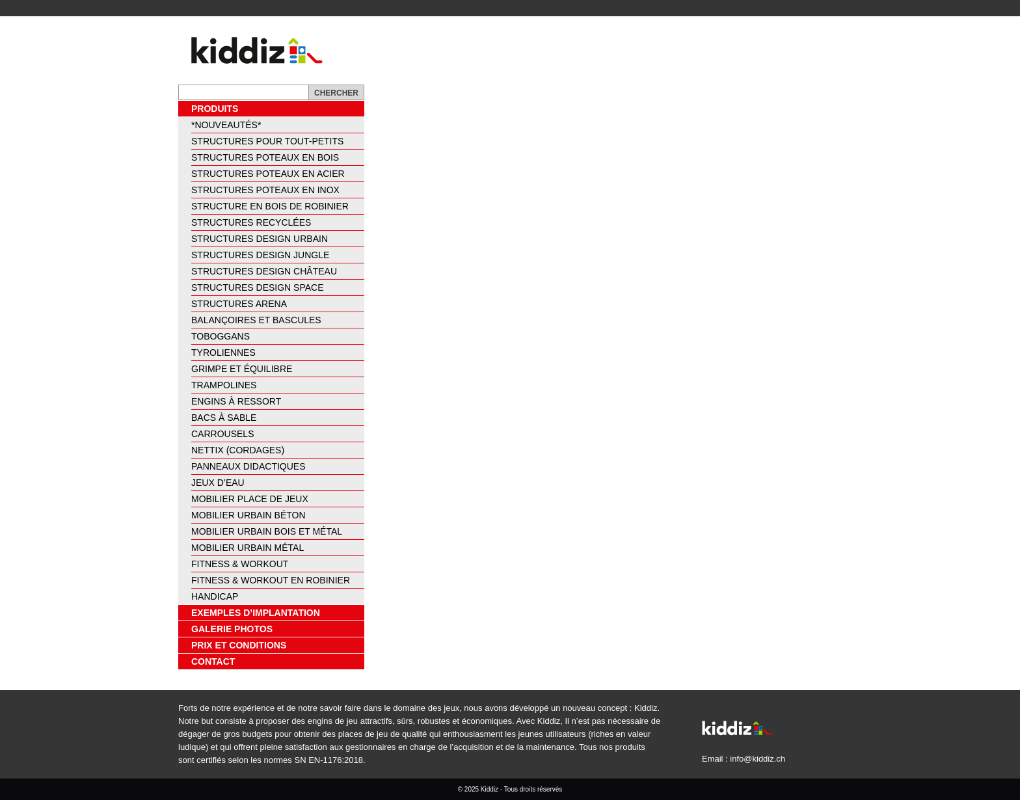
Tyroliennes (223, 352)
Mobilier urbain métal (247, 547)
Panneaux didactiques (248, 466)
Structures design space (257, 287)
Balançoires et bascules (256, 320)
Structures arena (239, 304)
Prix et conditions (238, 645)
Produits (214, 108)
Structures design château (264, 271)
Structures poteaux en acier (268, 173)
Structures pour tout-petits (267, 141)
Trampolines (223, 385)
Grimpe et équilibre (241, 369)
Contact (213, 661)
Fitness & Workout (239, 564)
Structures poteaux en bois (265, 157)
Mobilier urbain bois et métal (266, 531)
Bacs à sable (223, 417)
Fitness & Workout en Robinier (270, 580)
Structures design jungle (260, 255)
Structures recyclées (251, 222)
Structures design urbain (259, 238)
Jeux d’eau (218, 482)
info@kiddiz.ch (757, 759)
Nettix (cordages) (237, 450)
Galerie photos (232, 629)
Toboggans (220, 336)
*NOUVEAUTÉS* (226, 125)
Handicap (214, 596)
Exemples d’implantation (255, 612)
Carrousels (222, 434)
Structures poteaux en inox (265, 190)
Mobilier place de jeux (249, 499)
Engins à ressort (236, 401)
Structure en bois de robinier (270, 206)
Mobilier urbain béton (248, 515)
